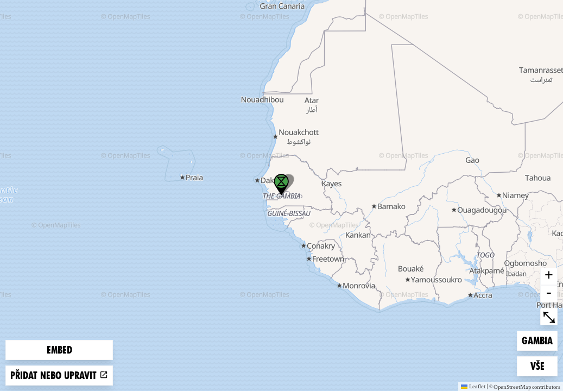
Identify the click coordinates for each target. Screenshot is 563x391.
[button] (281, 184)
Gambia (539, 339)
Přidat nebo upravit (59, 375)
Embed (59, 350)
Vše (544, 365)
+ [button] (549, 276)
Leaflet (473, 386)
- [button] (549, 293)
